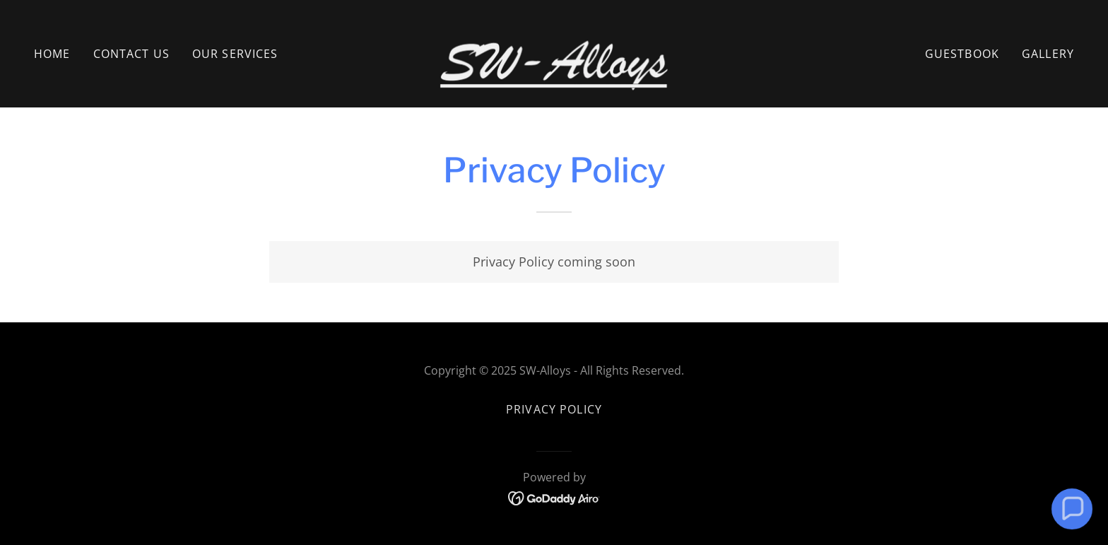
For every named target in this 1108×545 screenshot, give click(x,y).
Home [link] (52, 53)
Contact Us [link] (131, 53)
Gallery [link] (1048, 53)
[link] (554, 52)
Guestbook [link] (962, 53)
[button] (1071, 508)
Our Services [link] (235, 53)
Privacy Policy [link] (554, 409)
